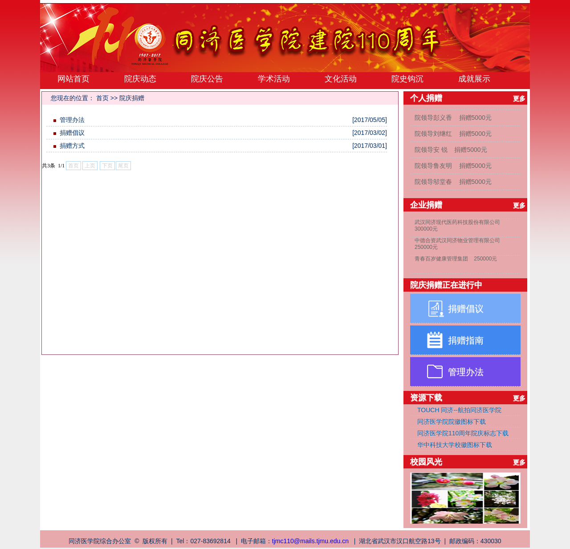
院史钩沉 (407, 78)
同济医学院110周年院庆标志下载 (463, 433)
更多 (520, 98)
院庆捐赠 (131, 98)
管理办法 (72, 119)
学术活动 (274, 78)
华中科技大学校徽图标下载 (454, 444)
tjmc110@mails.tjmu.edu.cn (310, 541)
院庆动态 (140, 78)
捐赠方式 (72, 145)
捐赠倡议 (72, 132)
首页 (102, 98)
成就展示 (474, 78)
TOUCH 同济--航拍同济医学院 (459, 410)
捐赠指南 (466, 340)
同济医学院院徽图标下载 (451, 421)
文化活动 (341, 78)
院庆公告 (207, 78)
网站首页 (73, 78)
